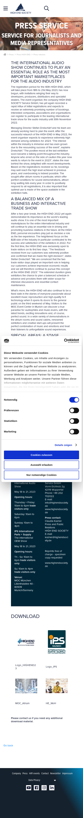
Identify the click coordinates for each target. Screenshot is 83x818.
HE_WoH (51, 703)
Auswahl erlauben (41, 464)
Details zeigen (63, 445)
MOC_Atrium (22, 703)
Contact (45, 773)
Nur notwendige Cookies (41, 474)
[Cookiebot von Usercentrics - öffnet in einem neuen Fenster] (64, 341)
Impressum (67, 773)
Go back (8, 745)
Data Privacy (34, 780)
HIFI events (34, 773)
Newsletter (55, 773)
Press (25, 773)
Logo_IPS (51, 666)
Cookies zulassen (41, 454)
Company (16, 773)
